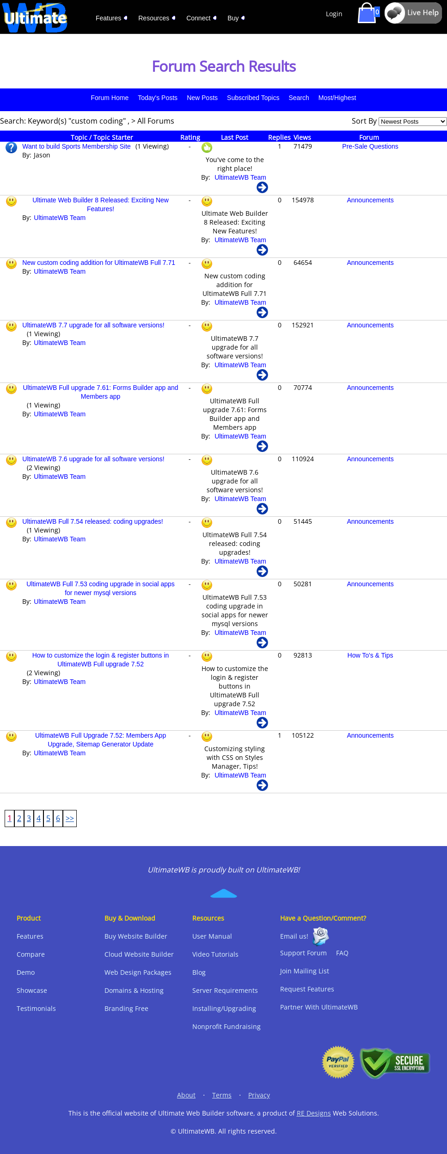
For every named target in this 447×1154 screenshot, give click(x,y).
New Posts (202, 97)
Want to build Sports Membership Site (76, 146)
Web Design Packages (137, 972)
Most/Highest (337, 97)
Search (298, 97)
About (186, 1095)
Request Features (307, 989)
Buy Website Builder (135, 936)
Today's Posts (158, 97)
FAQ (342, 952)
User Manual (212, 936)
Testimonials (36, 1008)
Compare (31, 954)
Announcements (370, 200)
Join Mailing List (304, 970)
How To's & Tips (370, 655)
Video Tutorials (215, 954)
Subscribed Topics (253, 97)
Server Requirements (225, 990)
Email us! (294, 936)
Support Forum (303, 952)
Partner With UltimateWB (319, 1007)
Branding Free (126, 1008)
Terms (222, 1095)
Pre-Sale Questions (370, 146)
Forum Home (110, 97)
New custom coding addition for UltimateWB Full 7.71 (98, 262)
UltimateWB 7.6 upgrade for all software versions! (93, 459)
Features (30, 936)
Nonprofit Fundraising (226, 1026)
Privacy (259, 1095)
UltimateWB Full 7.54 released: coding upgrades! (92, 521)
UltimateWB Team (240, 177)
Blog (199, 972)
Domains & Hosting (134, 990)
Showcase (32, 990)
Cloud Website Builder (139, 954)
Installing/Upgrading (224, 1008)
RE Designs (314, 1113)
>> (70, 818)
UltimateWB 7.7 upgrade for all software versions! (93, 325)
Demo (26, 972)
